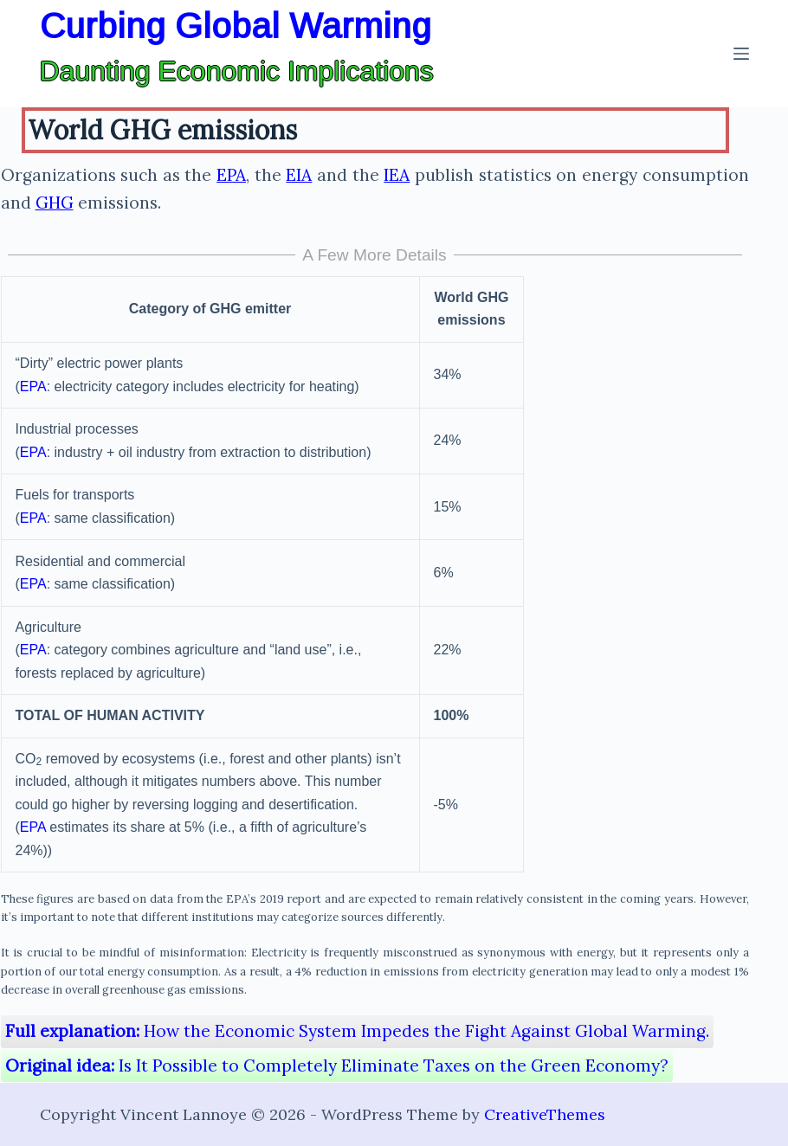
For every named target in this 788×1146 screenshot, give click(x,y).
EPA (231, 174)
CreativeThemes (544, 1114)
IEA (397, 174)
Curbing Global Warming (235, 26)
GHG (55, 202)
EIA (299, 174)
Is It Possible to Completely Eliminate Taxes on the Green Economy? (337, 1065)
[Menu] (741, 53)
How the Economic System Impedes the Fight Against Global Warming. (357, 1030)
